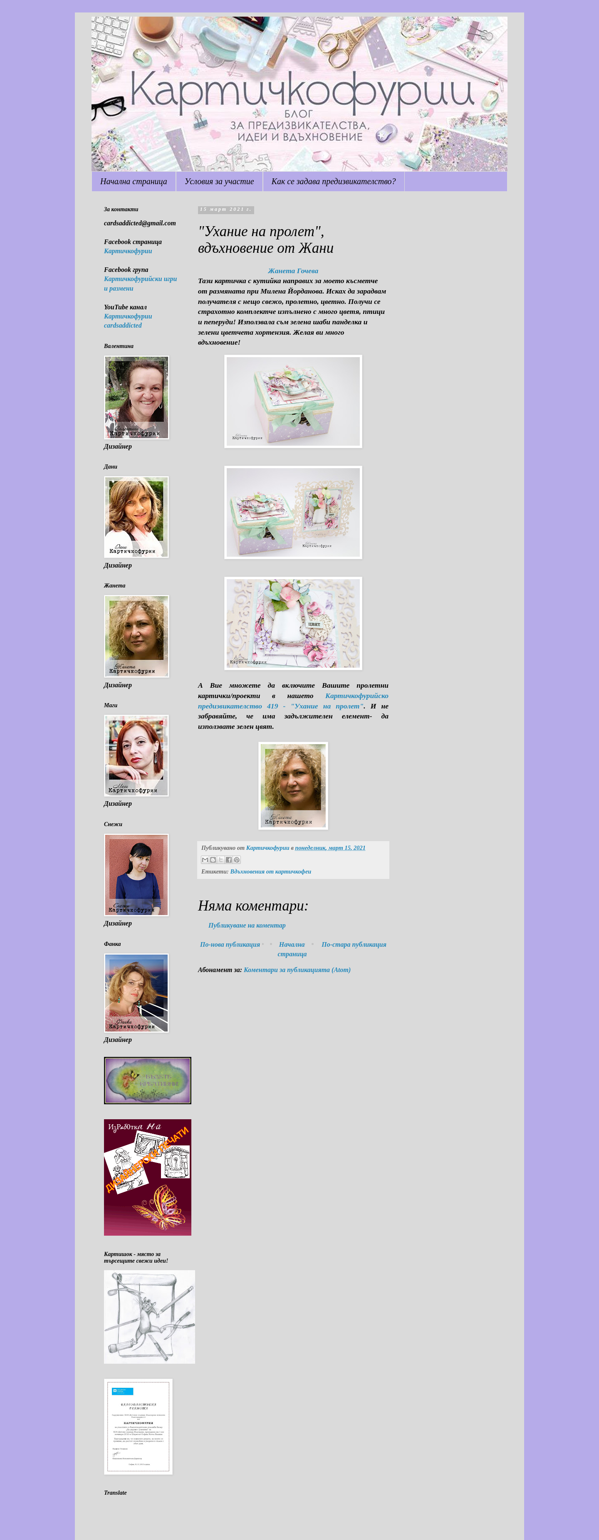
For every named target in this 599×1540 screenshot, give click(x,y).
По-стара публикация (354, 944)
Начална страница (133, 181)
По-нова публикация (230, 944)
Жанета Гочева (293, 271)
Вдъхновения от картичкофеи (270, 871)
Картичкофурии (128, 250)
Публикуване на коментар (247, 925)
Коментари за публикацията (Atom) (297, 969)
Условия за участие (219, 181)
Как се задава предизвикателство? (334, 181)
